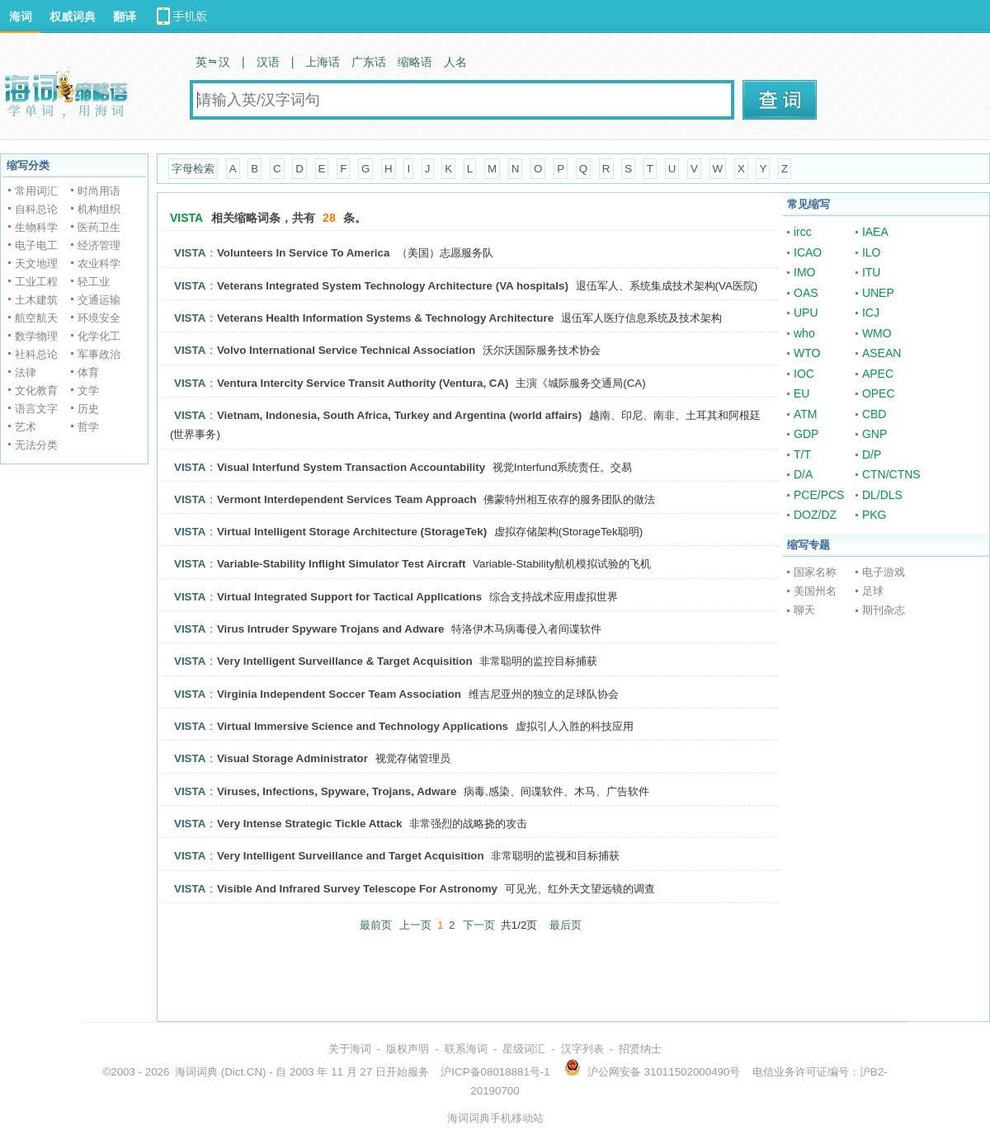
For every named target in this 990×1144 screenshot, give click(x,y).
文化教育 (36, 390)
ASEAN (881, 353)
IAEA (875, 231)
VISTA (189, 253)
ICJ (870, 312)
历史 (88, 409)
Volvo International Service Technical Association (346, 350)
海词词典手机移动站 (495, 1118)
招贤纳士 (640, 1049)
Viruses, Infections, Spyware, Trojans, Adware (336, 791)
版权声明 (407, 1049)
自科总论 (36, 209)
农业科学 (99, 263)
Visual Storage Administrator (292, 758)
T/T (802, 454)
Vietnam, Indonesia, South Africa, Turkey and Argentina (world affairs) (399, 415)
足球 (873, 591)
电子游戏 (883, 572)
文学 (88, 390)
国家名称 (815, 572)
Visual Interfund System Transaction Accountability (351, 467)
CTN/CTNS (891, 474)
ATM (806, 414)
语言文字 (36, 409)
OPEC (878, 393)
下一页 (479, 925)
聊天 (804, 610)
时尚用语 (99, 191)
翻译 (124, 16)
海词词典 (196, 1072)
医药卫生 (99, 227)
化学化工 (99, 336)
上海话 (322, 61)
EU (801, 393)
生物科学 (36, 227)
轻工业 (94, 281)
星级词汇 (523, 1049)
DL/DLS (882, 494)
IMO (804, 272)
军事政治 (99, 354)
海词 (20, 16)
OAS (806, 292)
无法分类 (36, 445)
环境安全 (99, 318)
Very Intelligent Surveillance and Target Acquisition (350, 856)
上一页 (415, 925)
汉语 (268, 61)
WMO (877, 333)
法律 (25, 372)
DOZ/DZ (815, 514)
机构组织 (99, 209)
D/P (871, 454)
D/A (803, 474)
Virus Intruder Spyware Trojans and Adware (331, 629)
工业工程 (36, 281)
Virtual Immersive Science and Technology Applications (362, 726)
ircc (803, 231)
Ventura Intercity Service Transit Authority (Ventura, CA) (363, 383)
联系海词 (466, 1049)
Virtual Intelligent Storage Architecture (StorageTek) (352, 531)
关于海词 (349, 1049)
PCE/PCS (819, 494)
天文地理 (36, 263)
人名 (455, 61)
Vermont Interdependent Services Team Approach (347, 499)
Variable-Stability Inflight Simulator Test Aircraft (341, 564)
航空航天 (36, 318)
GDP (806, 433)
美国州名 (815, 591)
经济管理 (99, 245)
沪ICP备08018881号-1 (495, 1072)
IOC (804, 373)
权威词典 (73, 16)
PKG (874, 514)
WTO (807, 353)
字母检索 (193, 168)
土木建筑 (36, 300)
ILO (871, 252)
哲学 (88, 427)
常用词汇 (36, 191)
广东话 (368, 61)
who (804, 333)
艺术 (25, 427)
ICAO (808, 252)
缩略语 (415, 61)
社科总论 (36, 354)
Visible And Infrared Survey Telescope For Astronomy (357, 889)
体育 (88, 372)
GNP (874, 433)
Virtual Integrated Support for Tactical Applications (349, 597)
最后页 (565, 925)
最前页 (376, 925)
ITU (871, 272)
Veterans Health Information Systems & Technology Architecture (385, 318)
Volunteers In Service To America (303, 253)
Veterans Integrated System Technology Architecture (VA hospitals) (392, 286)
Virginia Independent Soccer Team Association (339, 694)
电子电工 (36, 245)
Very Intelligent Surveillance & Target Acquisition (345, 661)
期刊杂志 (883, 610)
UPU (806, 312)
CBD (874, 414)
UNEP (878, 292)
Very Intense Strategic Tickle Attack (309, 823)
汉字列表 (582, 1049)
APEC (877, 373)
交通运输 (99, 300)
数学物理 (36, 336)
